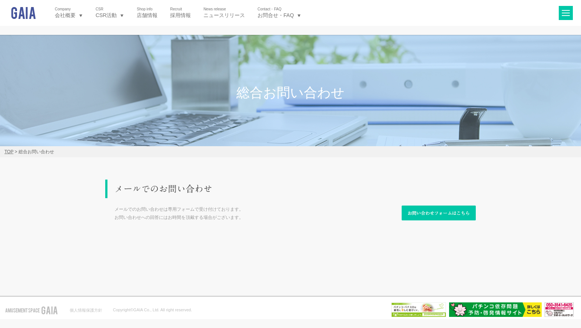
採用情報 (180, 12)
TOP (8, 151)
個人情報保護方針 (86, 310)
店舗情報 (147, 12)
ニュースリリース (224, 12)
